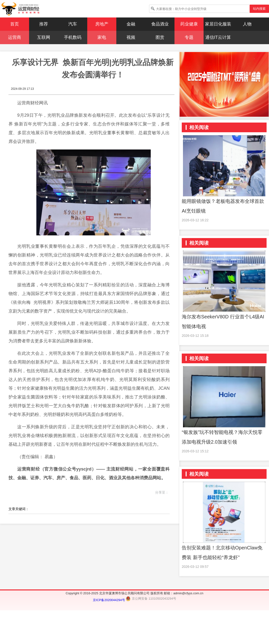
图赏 (160, 37)
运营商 (14, 37)
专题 (189, 37)
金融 (131, 24)
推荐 (43, 24)
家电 (101, 37)
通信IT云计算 (218, 37)
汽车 (72, 24)
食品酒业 (160, 24)
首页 (14, 24)
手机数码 (72, 37)
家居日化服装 (218, 24)
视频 (131, 37)
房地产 (101, 24)
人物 (247, 24)
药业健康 (189, 24)
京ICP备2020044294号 (109, 600)
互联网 (43, 37)
